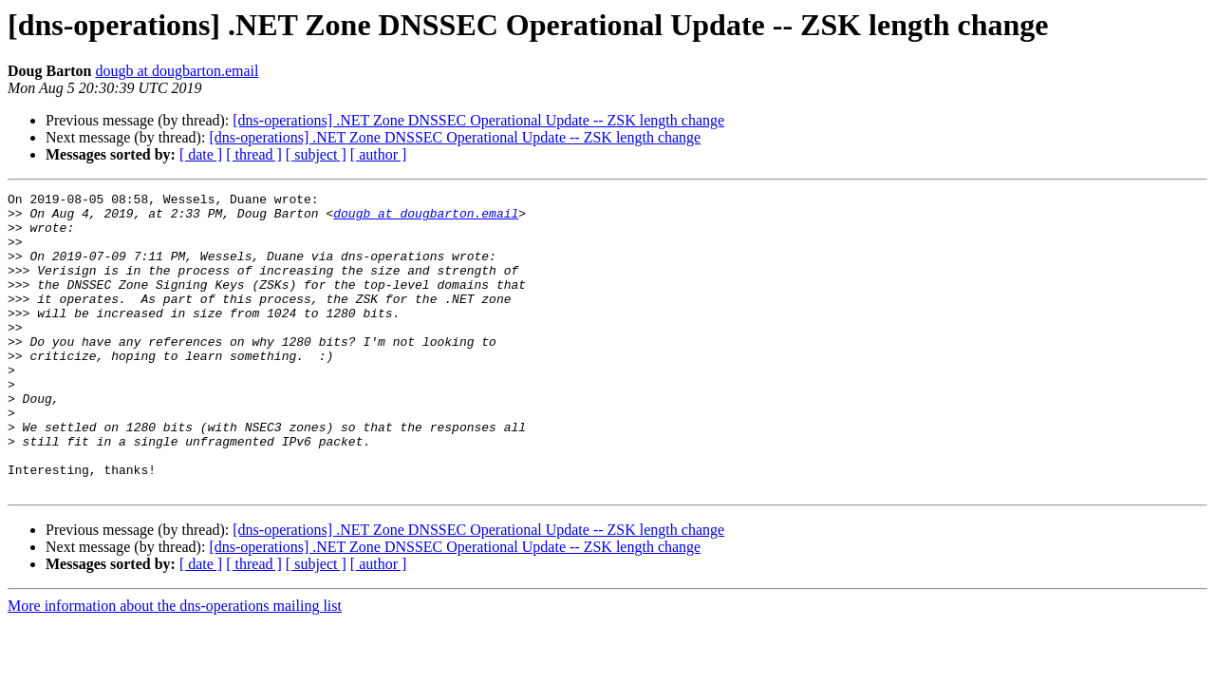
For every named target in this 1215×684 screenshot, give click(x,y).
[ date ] (200, 154)
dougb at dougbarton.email (176, 71)
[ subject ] (316, 154)
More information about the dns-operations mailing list (175, 665)
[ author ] (378, 154)
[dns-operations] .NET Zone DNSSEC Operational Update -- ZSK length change (478, 120)
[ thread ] (254, 154)
